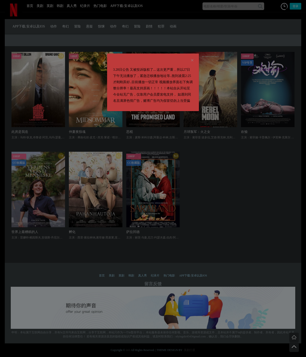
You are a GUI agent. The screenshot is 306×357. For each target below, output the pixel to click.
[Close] (192, 60)
